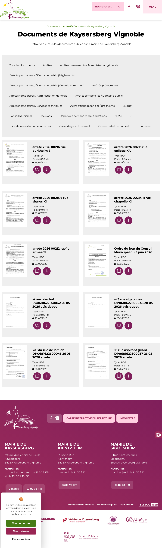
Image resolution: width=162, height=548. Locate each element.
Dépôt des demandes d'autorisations (83, 116)
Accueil (67, 26)
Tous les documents (22, 65)
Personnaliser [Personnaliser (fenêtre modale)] (21, 539)
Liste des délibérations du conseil (30, 126)
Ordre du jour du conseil (74, 126)
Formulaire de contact (81, 504)
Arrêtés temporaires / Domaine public (99, 96)
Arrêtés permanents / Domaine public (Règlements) (42, 75)
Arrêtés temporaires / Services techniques (35, 106)
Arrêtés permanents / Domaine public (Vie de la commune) (46, 85)
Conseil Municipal (20, 116)
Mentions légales (107, 504)
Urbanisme (144, 126)
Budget (128, 106)
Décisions (46, 116)
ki (131, 116)
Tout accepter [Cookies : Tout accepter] (21, 523)
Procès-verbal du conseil (113, 126)
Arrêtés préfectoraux (105, 85)
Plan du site (127, 504)
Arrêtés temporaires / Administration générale (38, 96)
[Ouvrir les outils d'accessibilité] (158, 434)
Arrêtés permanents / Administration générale (89, 65)
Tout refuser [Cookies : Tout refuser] (21, 531)
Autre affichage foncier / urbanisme (92, 106)
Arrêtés (47, 65)
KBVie (118, 116)
